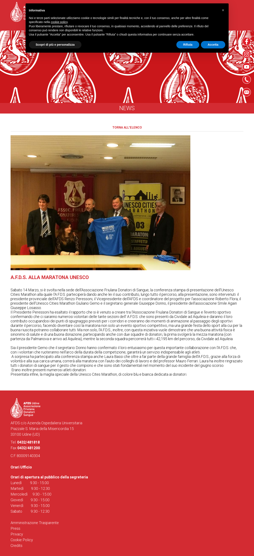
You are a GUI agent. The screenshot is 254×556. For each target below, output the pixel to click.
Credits (16, 545)
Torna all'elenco (127, 127)
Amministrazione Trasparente (35, 522)
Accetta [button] (213, 44)
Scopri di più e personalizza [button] (55, 44)
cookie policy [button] (59, 22)
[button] (223, 10)
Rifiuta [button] (187, 44)
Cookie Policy (22, 540)
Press (15, 528)
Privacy (17, 534)
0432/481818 (28, 442)
